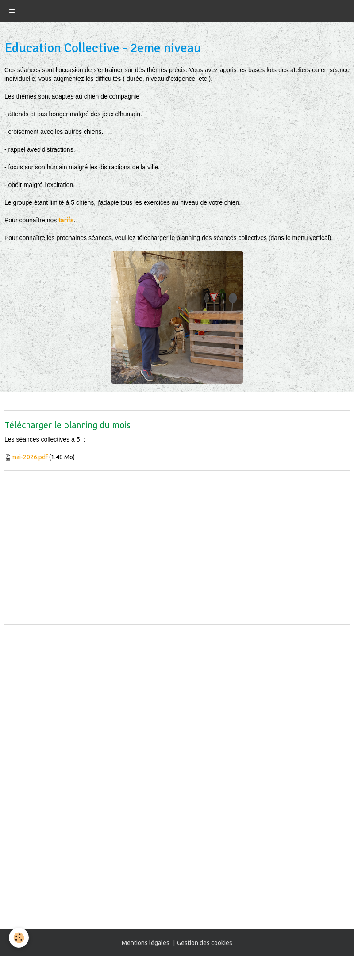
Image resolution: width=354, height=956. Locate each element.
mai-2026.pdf (30, 457)
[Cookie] (19, 938)
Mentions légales (145, 942)
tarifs (65, 220)
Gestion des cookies (204, 942)
